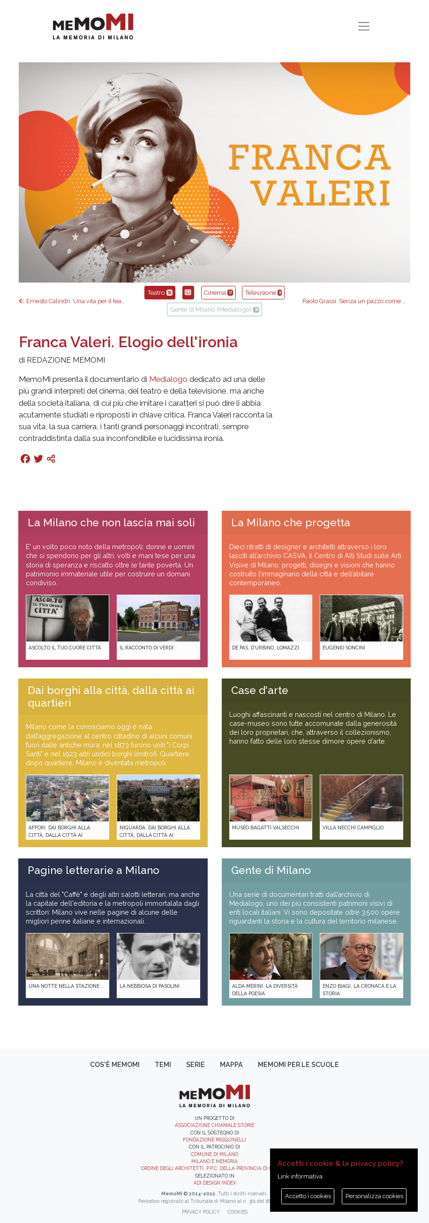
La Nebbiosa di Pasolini (150, 986)
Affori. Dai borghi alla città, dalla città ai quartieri (59, 835)
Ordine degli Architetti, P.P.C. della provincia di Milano (214, 1168)
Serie (195, 1064)
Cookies (237, 1212)
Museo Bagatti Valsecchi (265, 827)
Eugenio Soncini (344, 647)
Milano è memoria (214, 1161)
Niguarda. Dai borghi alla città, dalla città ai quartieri (155, 835)
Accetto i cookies (308, 1196)
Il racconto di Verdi (146, 647)
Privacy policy (201, 1212)
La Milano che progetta (290, 522)
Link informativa (300, 1176)
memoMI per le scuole (298, 1064)
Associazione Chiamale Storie (214, 1125)
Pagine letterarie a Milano (93, 870)
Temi (163, 1064)
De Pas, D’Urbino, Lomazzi (265, 647)
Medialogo (168, 379)
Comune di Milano (214, 1154)
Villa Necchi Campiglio (353, 827)
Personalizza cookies (374, 1196)
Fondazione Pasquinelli (214, 1139)
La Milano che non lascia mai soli (111, 522)
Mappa (231, 1064)
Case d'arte (259, 690)
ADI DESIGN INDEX (215, 1183)
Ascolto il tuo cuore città (65, 647)
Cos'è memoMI (115, 1064)
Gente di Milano (271, 870)
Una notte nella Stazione (64, 986)
